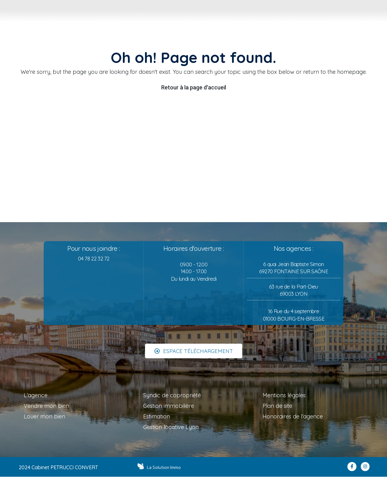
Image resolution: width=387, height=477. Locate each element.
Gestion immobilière (168, 405)
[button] (193, 347)
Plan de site (277, 405)
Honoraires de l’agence (293, 416)
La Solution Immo (164, 467)
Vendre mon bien (46, 405)
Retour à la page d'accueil (193, 87)
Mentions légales (284, 395)
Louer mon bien (44, 416)
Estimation (156, 416)
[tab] (148, 16)
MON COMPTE (372, 24)
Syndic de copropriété (172, 395)
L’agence (35, 395)
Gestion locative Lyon (171, 427)
